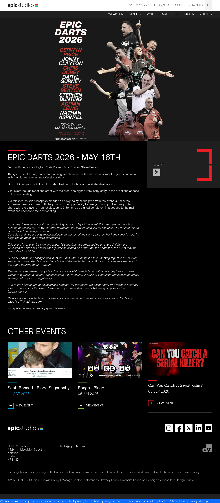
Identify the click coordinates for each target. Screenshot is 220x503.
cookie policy (190, 472)
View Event (20, 406)
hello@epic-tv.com (167, 5)
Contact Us (194, 5)
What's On (115, 14)
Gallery (206, 14)
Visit (150, 14)
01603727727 (139, 5)
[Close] (204, 501)
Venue (133, 14)
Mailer (189, 14)
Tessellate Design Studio (178, 480)
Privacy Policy (188, 501)
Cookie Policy (168, 501)
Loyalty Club (169, 14)
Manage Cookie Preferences (80, 480)
